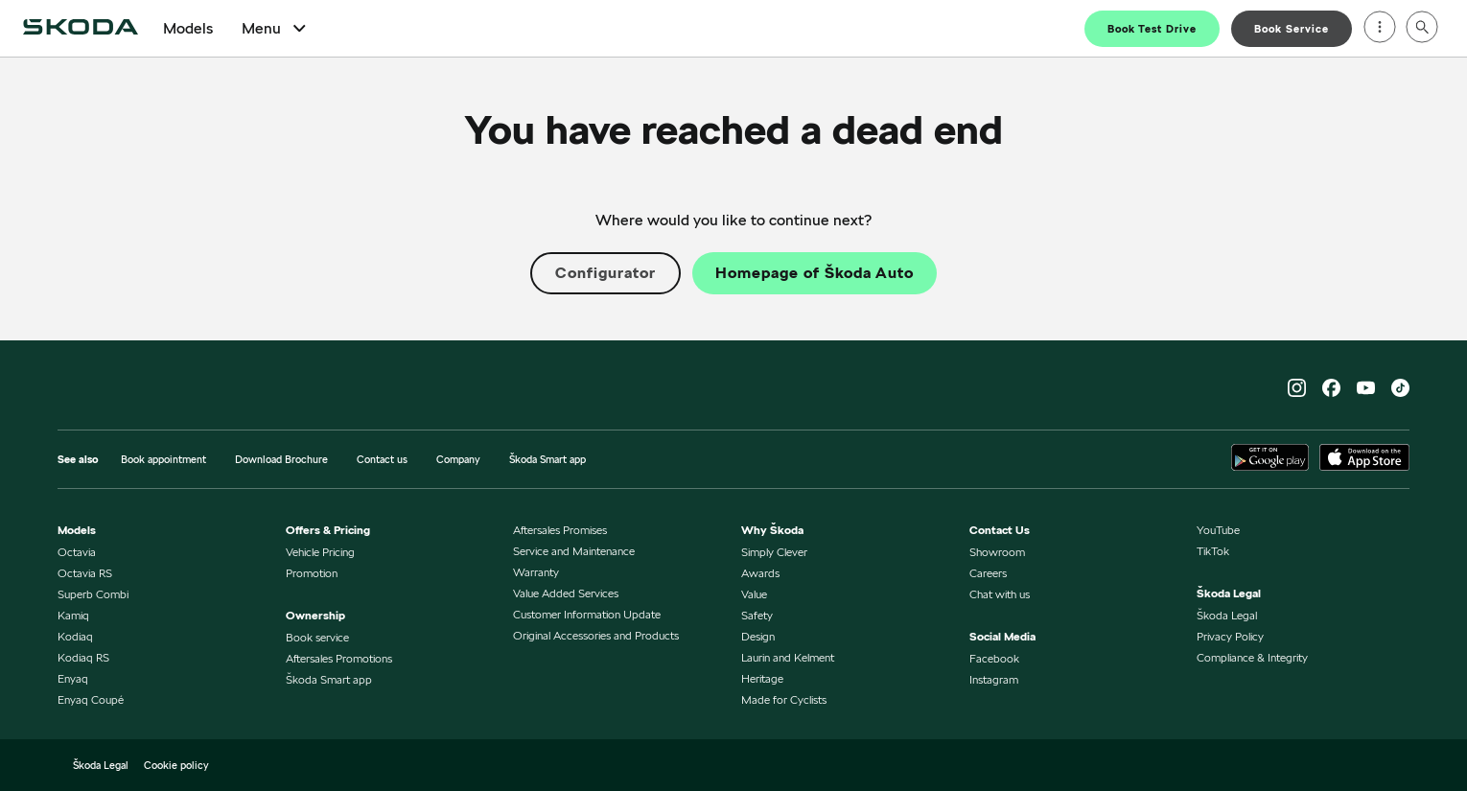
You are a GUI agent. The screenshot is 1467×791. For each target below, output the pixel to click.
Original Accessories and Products (596, 635)
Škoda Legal (1227, 615)
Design (758, 636)
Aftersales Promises (560, 529)
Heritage (762, 678)
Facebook (994, 658)
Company (458, 459)
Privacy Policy (1230, 636)
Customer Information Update (587, 614)
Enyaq (73, 678)
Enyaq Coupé (91, 699)
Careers (988, 573)
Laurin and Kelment (787, 657)
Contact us (382, 459)
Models (188, 28)
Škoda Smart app (547, 459)
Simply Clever (774, 552)
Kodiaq (75, 636)
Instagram (993, 679)
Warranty (536, 572)
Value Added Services (565, 593)
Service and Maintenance (574, 551)
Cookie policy (176, 765)
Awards (760, 573)
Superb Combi (93, 594)
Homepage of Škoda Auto (814, 273)
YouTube (1218, 529)
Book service (317, 637)
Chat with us (999, 594)
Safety (757, 615)
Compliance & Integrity (1252, 657)
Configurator (605, 273)
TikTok (1213, 551)
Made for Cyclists (784, 699)
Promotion (312, 573)
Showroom (997, 552)
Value (754, 594)
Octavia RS (85, 573)
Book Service (1291, 28)
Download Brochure (281, 459)
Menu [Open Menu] (276, 28)
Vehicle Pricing (320, 552)
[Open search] (1422, 29)
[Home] (80, 29)
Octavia (77, 552)
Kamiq (73, 615)
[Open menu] (1379, 29)
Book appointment (163, 459)
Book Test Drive (1152, 28)
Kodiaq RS (83, 657)
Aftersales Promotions (339, 658)
